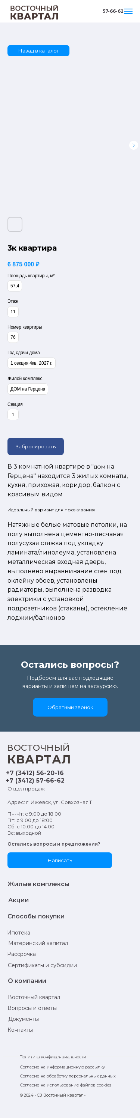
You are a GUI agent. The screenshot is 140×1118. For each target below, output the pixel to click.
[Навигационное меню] (128, 11)
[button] (70, 707)
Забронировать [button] (36, 446)
